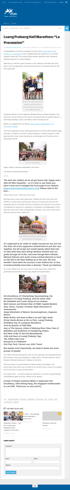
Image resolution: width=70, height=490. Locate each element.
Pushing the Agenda (50, 2)
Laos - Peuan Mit (26, 28)
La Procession (39, 399)
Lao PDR (50, 399)
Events (61, 2)
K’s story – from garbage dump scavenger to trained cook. (31, 416)
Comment (8, 446)
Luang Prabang (8, 402)
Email (36, 458)
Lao (46, 399)
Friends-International (14, 47)
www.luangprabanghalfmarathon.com (22, 188)
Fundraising (14, 28)
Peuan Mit (15, 402)
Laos (56, 399)
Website (7, 465)
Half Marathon (31, 399)
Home (4, 2)
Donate (13, 23)
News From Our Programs (32, 2)
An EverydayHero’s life (15, 2)
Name (7, 458)
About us (6, 23)
